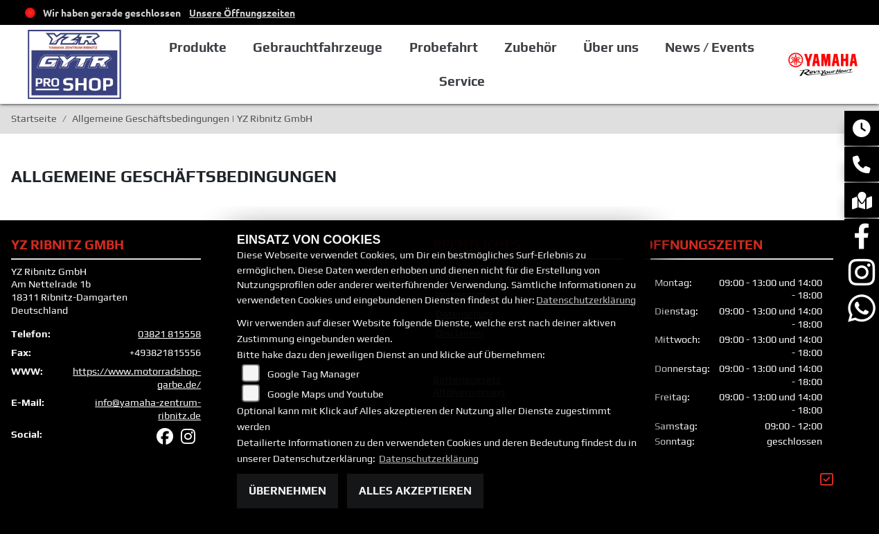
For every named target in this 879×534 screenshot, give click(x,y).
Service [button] (462, 81)
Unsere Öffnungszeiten (242, 12)
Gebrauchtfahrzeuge (317, 47)
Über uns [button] (611, 47)
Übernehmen (287, 490)
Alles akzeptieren (415, 490)
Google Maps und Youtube (325, 394)
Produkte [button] (198, 47)
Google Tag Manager (313, 374)
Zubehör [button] (530, 47)
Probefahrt (443, 47)
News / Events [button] (709, 47)
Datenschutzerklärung (586, 299)
